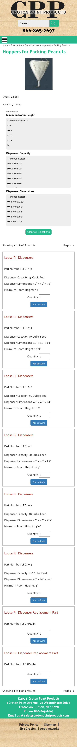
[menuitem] (38, 120)
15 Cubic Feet (14, 163)
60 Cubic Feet (14, 178)
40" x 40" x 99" (15, 216)
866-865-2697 (38, 30)
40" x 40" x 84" (15, 211)
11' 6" (10, 135)
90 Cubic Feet (14, 183)
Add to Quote (39, 304)
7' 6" (9, 125)
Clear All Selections (38, 232)
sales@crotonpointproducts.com (46, 715)
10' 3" (10, 130)
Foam (13, 45)
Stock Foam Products (28, 45)
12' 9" (10, 140)
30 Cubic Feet (14, 168)
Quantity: (33, 297)
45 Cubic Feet (14, 173)
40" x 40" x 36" (15, 221)
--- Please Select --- (17, 120)
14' (8, 145)
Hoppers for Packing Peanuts (55, 45)
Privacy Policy (28, 724)
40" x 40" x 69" (15, 206)
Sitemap (50, 724)
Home (5, 45)
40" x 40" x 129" (15, 201)
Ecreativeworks (48, 728)
